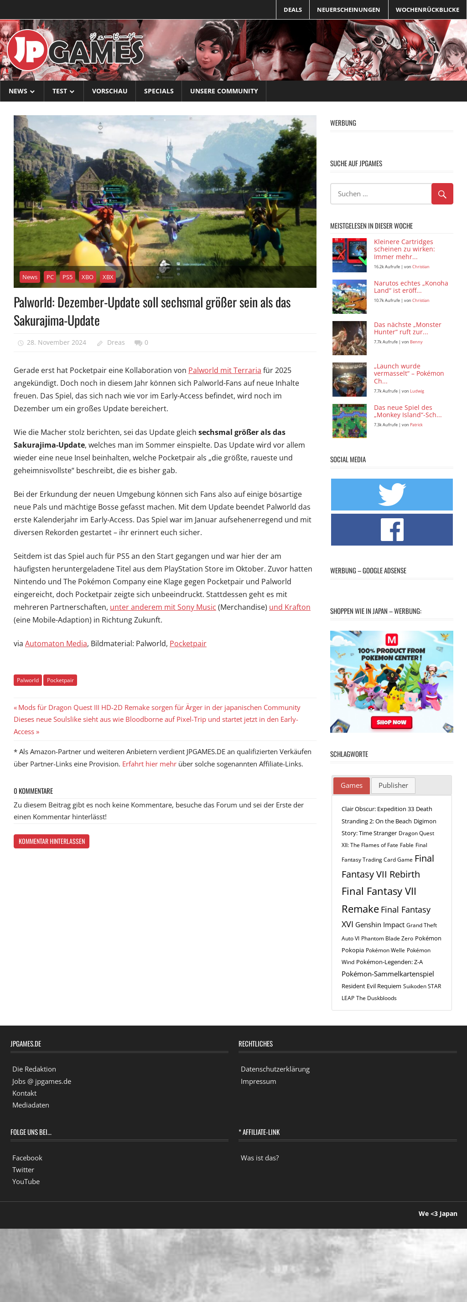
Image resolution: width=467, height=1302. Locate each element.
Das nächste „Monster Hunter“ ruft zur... (407, 329)
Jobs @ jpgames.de (41, 1081)
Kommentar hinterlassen (52, 841)
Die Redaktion (34, 1068)
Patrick (416, 425)
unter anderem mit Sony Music (163, 607)
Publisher (393, 785)
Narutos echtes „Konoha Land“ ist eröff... (411, 287)
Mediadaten (30, 1104)
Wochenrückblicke (427, 9)
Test (59, 91)
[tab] (351, 786)
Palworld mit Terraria (224, 370)
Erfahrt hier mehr (149, 763)
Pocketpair (188, 643)
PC (50, 277)
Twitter (23, 1169)
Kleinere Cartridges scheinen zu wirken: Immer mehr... (404, 249)
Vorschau (110, 91)
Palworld (28, 680)
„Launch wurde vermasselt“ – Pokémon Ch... (409, 374)
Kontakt (24, 1093)
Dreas (116, 342)
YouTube (26, 1181)
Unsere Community (224, 91)
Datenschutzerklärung (275, 1068)
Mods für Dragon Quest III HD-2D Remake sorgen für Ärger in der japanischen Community (159, 707)
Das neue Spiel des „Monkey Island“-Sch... (408, 411)
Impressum (258, 1081)
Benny (416, 342)
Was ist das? (260, 1157)
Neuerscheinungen (348, 9)
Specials (159, 91)
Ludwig (417, 391)
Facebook (27, 1157)
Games (352, 785)
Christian (421, 267)
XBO (87, 277)
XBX (108, 277)
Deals (293, 9)
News (18, 91)
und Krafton (290, 607)
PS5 (67, 277)
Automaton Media (56, 643)
